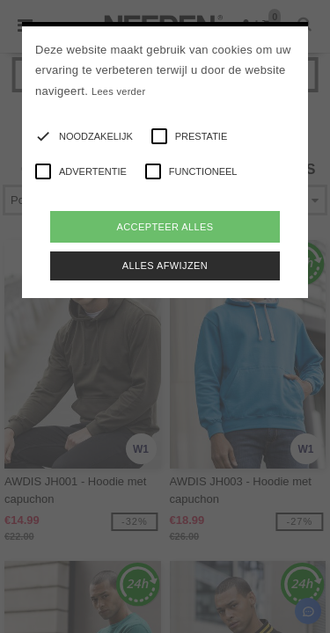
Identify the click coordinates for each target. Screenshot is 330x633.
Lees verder (118, 91)
